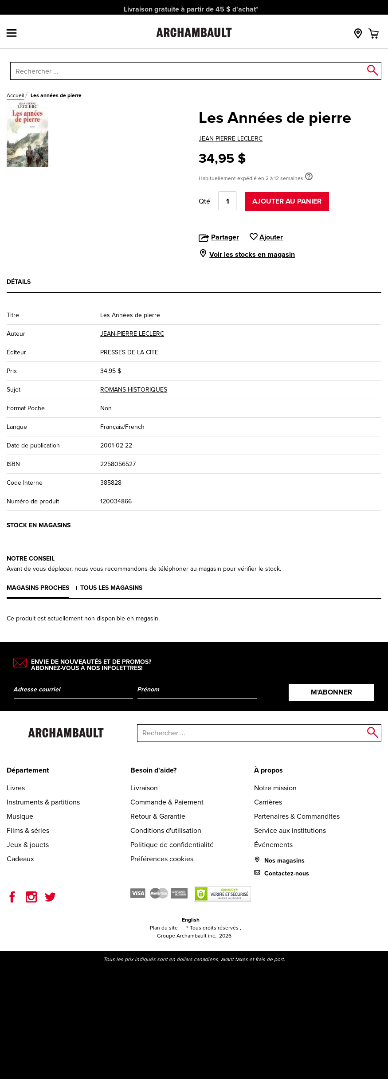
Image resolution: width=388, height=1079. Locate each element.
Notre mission (275, 788)
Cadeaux (20, 859)
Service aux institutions (290, 830)
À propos (268, 770)
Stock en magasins (39, 525)
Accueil (15, 95)
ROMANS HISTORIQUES (133, 389)
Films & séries (28, 830)
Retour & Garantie (157, 816)
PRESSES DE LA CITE (129, 352)
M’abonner (331, 692)
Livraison (144, 788)
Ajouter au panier (286, 201)
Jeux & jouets (28, 845)
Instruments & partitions (43, 802)
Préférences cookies (161, 859)
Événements (273, 845)
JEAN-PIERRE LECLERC (231, 138)
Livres (16, 788)
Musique (20, 816)
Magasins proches (38, 587)
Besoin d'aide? (153, 770)
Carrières (268, 802)
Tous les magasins (111, 587)
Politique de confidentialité (172, 845)
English (191, 919)
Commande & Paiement (167, 802)
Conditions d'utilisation (165, 830)
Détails (19, 281)
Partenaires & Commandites (297, 816)
